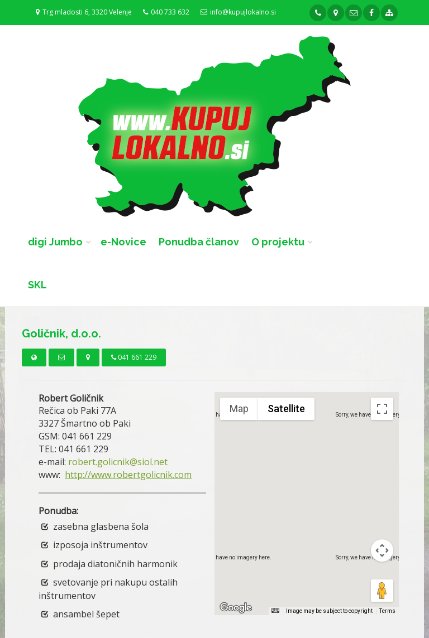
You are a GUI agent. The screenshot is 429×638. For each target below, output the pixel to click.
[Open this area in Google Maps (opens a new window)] (235, 608)
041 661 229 (133, 357)
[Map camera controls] (382, 550)
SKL (37, 285)
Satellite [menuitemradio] (286, 408)
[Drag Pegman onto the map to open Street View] (382, 590)
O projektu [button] (277, 242)
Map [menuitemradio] (239, 408)
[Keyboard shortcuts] (275, 610)
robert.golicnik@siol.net (118, 462)
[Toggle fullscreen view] (382, 409)
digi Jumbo (55, 242)
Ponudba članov (199, 242)
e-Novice (123, 242)
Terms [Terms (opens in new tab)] (387, 611)
